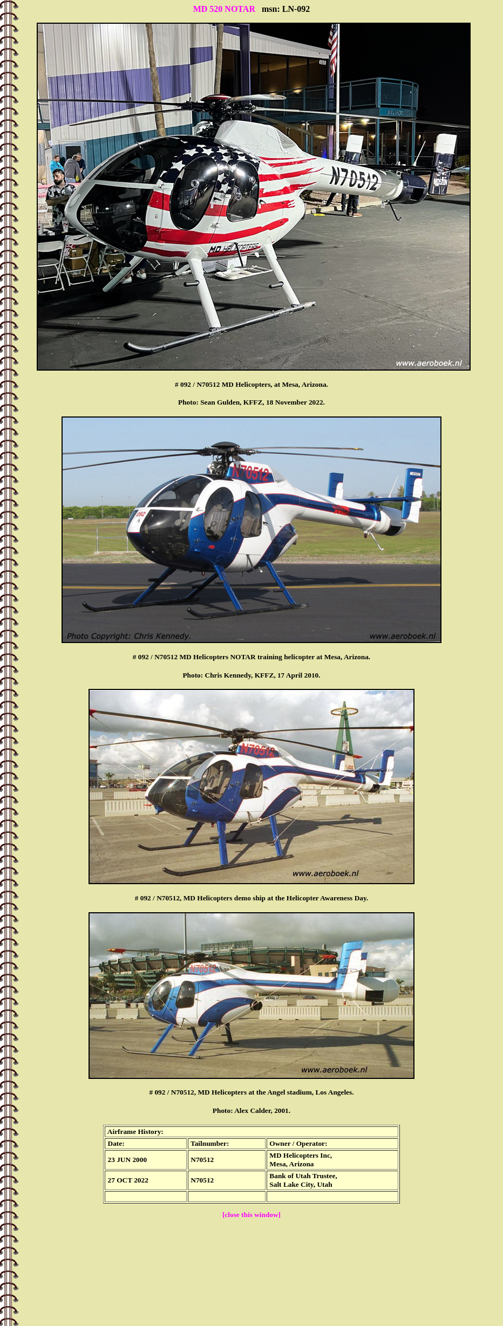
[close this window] (251, 1215)
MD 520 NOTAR (224, 8)
